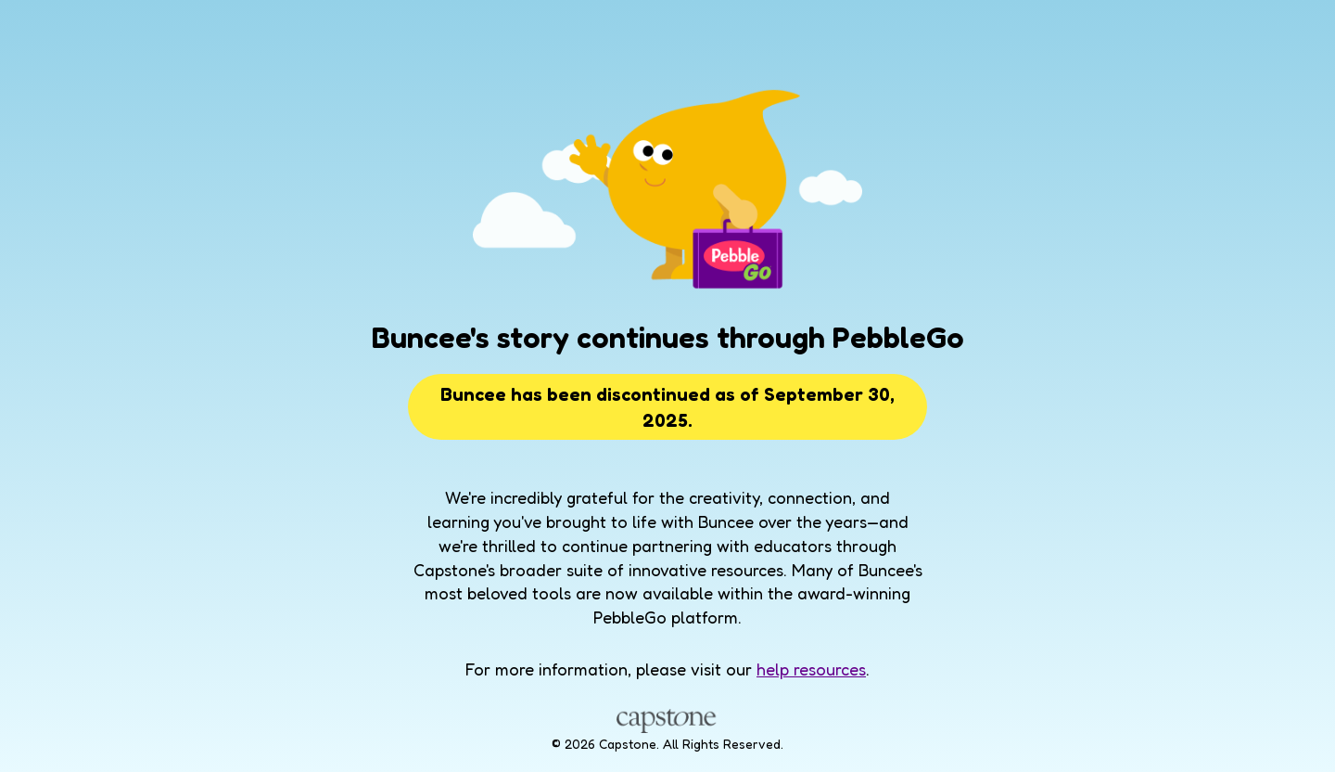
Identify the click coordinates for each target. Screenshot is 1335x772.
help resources (811, 669)
